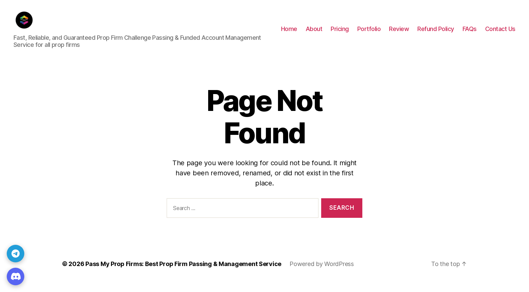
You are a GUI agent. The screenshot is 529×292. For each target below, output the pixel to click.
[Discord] (15, 276)
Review (399, 33)
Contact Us (500, 33)
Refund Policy (435, 33)
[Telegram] (15, 253)
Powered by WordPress (321, 272)
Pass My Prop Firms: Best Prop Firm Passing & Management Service (183, 272)
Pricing (340, 33)
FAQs (470, 33)
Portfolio (369, 33)
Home (289, 33)
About (314, 33)
